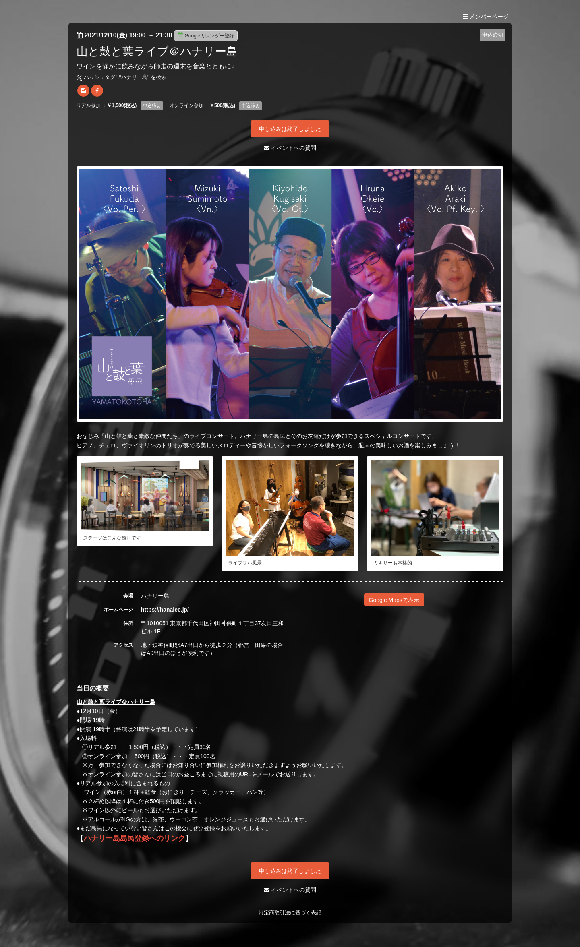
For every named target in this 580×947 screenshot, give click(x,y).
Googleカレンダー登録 (206, 35)
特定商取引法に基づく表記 (290, 913)
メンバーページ (486, 16)
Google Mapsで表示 (394, 600)
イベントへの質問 (290, 148)
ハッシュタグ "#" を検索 (121, 77)
